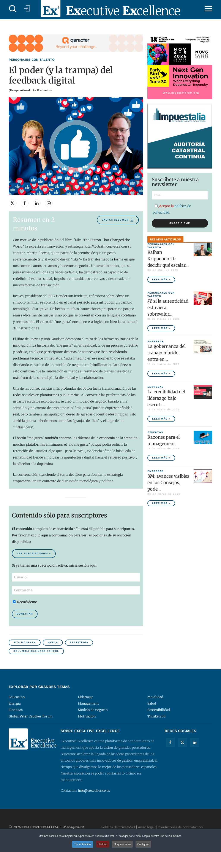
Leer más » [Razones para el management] (161, 457)
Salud (151, 703)
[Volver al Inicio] (110, 8)
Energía (15, 703)
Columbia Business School (36, 651)
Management (88, 703)
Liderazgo (85, 697)
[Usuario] (76, 577)
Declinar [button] (102, 844)
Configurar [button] (143, 844)
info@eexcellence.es (94, 790)
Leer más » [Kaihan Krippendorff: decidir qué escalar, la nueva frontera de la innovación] (161, 279)
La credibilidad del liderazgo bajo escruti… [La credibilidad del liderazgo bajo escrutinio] (166, 398)
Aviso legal (146, 827)
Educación (17, 697)
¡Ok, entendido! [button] (83, 844)
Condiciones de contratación (180, 827)
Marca (52, 642)
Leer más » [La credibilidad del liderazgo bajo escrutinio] (161, 418)
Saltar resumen (118, 220)
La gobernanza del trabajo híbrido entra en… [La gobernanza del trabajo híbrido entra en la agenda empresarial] (166, 353)
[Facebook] (170, 742)
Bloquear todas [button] (122, 844)
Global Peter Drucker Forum (31, 716)
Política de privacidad (118, 827)
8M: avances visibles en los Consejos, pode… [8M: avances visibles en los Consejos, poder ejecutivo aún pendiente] (168, 482)
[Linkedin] (194, 742)
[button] (12, 8)
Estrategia (79, 642)
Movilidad (155, 697)
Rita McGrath (24, 642)
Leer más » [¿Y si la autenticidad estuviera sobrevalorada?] (161, 328)
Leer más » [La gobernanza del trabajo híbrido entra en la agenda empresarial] (161, 373)
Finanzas (16, 710)
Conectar (25, 613)
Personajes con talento (32, 60)
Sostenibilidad (158, 710)
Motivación (87, 716)
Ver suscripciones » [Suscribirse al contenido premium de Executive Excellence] (34, 553)
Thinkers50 (156, 716)
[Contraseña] (76, 590)
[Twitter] (182, 742)
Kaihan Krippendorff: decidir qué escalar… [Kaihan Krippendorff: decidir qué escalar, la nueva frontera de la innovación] (168, 258)
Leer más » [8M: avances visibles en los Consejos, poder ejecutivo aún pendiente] (161, 503)
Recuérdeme (25, 602)
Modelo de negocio (93, 710)
